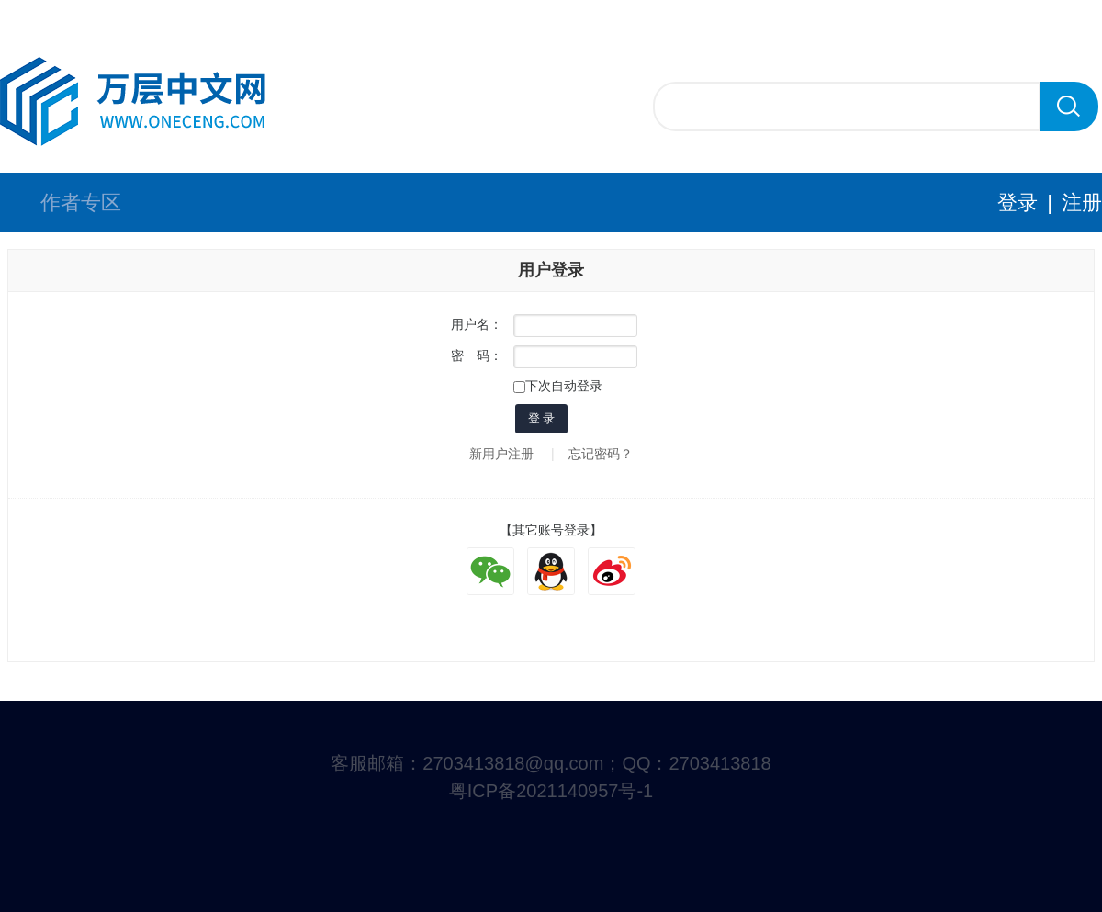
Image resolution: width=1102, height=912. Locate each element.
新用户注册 (501, 453)
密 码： (476, 355)
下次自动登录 (557, 385)
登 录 (542, 418)
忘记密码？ (600, 453)
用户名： (476, 324)
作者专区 (80, 202)
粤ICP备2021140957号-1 (551, 791)
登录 (1017, 202)
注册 (1082, 202)
